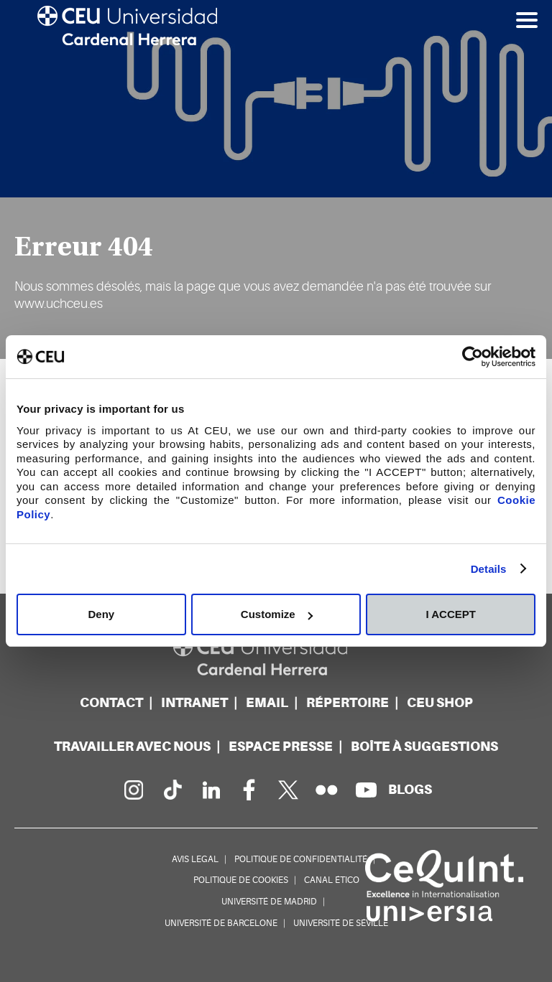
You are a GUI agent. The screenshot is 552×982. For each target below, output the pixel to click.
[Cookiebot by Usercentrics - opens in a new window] (472, 357)
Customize (277, 614)
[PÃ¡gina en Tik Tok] (171, 789)
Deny (101, 614)
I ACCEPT (450, 614)
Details (489, 569)
